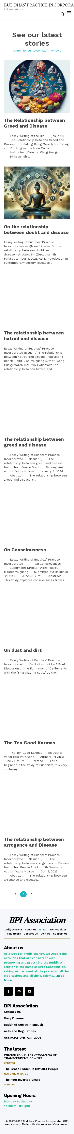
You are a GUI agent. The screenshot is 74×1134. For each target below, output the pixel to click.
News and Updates (16, 1073)
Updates (9, 1063)
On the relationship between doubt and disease (36, 229)
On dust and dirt (23, 650)
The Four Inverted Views (22, 1079)
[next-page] (39, 894)
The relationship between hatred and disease (34, 335)
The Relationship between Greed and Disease (34, 123)
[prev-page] (7, 894)
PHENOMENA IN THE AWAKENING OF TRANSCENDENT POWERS (30, 1056)
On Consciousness (25, 550)
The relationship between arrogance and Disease (34, 842)
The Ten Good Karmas (29, 742)
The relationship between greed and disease (34, 442)
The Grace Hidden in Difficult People (31, 1069)
